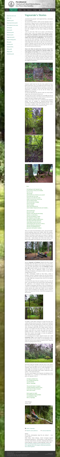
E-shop (34, 10)
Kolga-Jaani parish (10, 37)
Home (7, 10)
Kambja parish (10, 44)
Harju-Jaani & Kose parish (12, 22)
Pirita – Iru (9, 18)
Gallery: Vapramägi (30, 428)
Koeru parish (9, 30)
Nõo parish (9, 42)
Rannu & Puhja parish (11, 39)
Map (24, 10)
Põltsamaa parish (10, 32)
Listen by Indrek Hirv (46, 430)
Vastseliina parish (10, 54)
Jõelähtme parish (10, 20)
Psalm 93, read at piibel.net (32, 430)
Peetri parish (9, 27)
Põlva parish (9, 49)
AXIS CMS (49, 454)
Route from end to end (11, 15)
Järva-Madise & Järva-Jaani (12, 25)
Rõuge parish (9, 51)
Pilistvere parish (10, 34)
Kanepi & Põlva (10, 46)
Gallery (20, 10)
